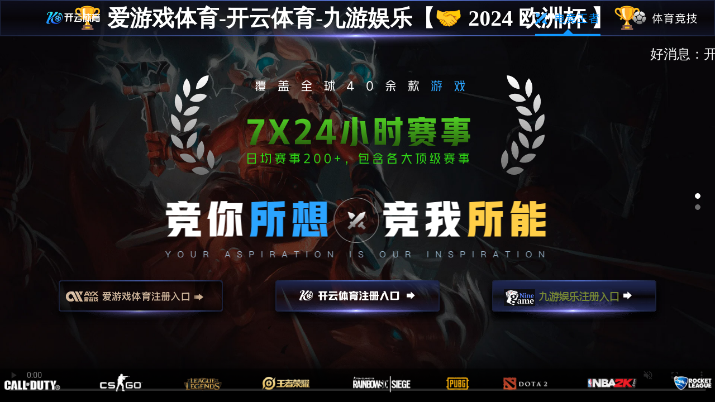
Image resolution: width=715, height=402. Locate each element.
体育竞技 (665, 18)
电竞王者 (567, 18)
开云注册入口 (357, 301)
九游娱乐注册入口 (574, 301)
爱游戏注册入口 (140, 301)
